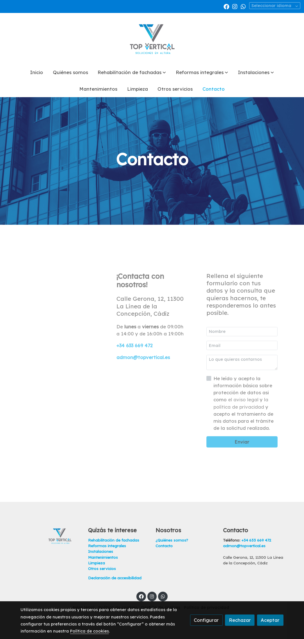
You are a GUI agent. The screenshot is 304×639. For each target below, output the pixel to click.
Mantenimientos (103, 557)
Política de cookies (89, 631)
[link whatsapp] (243, 6)
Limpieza (96, 563)
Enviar (242, 442)
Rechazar (240, 620)
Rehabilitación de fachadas (113, 540)
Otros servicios (102, 568)
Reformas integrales (107, 546)
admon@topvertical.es (143, 357)
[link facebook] (226, 6)
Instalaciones (100, 551)
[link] (152, 39)
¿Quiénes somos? (172, 540)
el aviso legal (244, 399)
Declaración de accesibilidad (114, 578)
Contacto (164, 546)
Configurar (206, 620)
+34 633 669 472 (134, 345)
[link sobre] (51, 536)
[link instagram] (234, 6)
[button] (132, 72)
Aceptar (270, 620)
